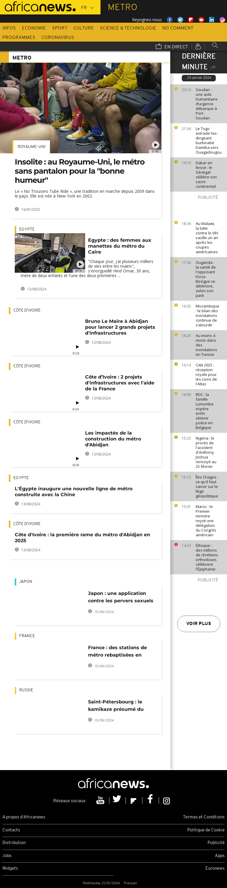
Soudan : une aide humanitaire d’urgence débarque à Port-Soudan (207, 103)
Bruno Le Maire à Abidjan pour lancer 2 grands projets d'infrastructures (120, 327)
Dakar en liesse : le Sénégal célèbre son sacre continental (206, 174)
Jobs (7, 856)
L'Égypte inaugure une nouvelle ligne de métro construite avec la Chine (73, 491)
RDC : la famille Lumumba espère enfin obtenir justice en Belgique (204, 411)
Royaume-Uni (32, 147)
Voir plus (198, 623)
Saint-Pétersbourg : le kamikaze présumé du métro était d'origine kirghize (116, 706)
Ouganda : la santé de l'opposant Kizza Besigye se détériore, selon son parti (206, 279)
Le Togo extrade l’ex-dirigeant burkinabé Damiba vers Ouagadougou (209, 140)
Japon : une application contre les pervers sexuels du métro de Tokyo (120, 598)
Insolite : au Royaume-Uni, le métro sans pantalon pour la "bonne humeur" (80, 171)
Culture (83, 28)
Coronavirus (57, 37)
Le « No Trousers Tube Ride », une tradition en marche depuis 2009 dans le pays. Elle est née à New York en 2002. (85, 193)
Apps (220, 856)
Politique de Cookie (206, 830)
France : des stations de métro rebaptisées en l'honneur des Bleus (117, 652)
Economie (34, 28)
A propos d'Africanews (23, 817)
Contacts (11, 830)
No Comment (177, 28)
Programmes (18, 37)
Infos (9, 28)
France (27, 636)
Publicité (216, 843)
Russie (26, 690)
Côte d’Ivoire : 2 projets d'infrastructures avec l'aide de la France (119, 383)
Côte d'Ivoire (26, 310)
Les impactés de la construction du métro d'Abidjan (113, 439)
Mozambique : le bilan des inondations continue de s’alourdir (207, 315)
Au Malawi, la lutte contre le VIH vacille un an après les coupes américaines (207, 237)
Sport (59, 28)
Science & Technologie (128, 28)
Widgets (10, 868)
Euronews (215, 868)
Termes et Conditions (204, 817)
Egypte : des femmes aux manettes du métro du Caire (119, 246)
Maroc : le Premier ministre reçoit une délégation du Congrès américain (206, 520)
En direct (172, 47)
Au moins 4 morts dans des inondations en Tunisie (206, 345)
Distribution (14, 843)
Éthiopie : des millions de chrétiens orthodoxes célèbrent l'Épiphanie (207, 557)
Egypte (27, 229)
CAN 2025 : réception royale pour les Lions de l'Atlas (206, 374)
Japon (25, 582)
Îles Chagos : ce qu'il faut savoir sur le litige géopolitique (207, 486)
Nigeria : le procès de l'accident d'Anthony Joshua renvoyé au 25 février (206, 452)
